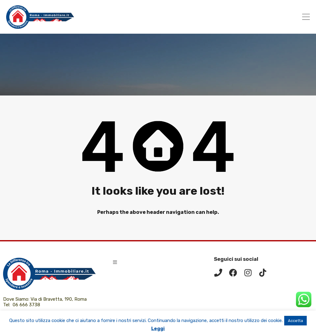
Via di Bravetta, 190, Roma (59, 299)
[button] (115, 262)
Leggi (158, 328)
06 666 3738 (26, 304)
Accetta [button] (295, 320)
